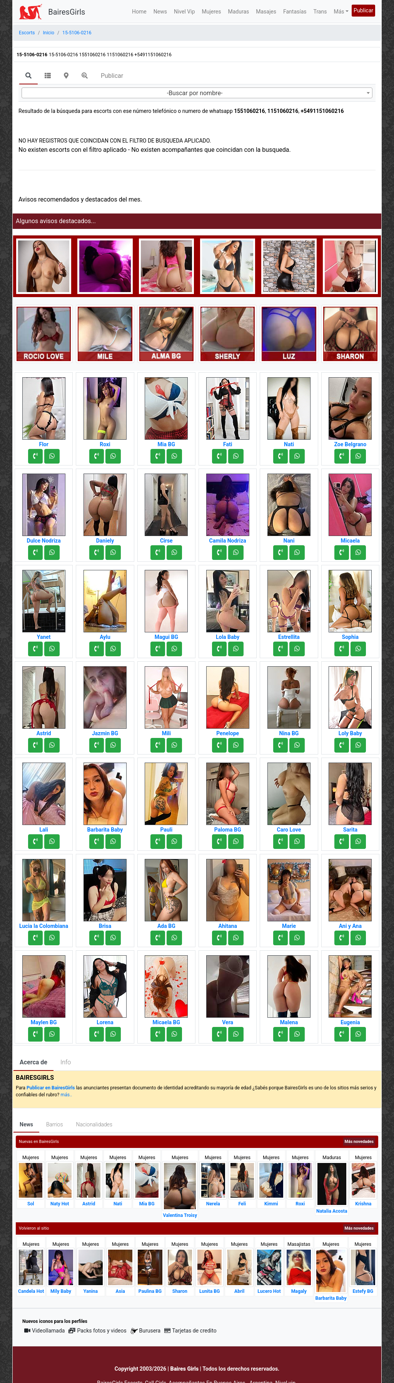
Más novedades (359, 1141)
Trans (320, 11)
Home (139, 11)
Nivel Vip (184, 11)
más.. (66, 1094)
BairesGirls (66, 12)
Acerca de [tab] (33, 1062)
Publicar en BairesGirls (51, 1088)
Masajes (266, 11)
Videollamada (44, 1331)
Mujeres (211, 11)
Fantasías (295, 11)
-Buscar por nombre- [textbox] (195, 93)
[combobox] (197, 92)
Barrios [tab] (54, 1124)
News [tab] (26, 1124)
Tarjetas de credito (190, 1331)
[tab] (28, 76)
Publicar (363, 10)
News (160, 11)
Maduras (238, 11)
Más (339, 11)
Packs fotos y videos (97, 1331)
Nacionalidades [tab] (94, 1124)
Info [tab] (65, 1062)
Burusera (145, 1331)
